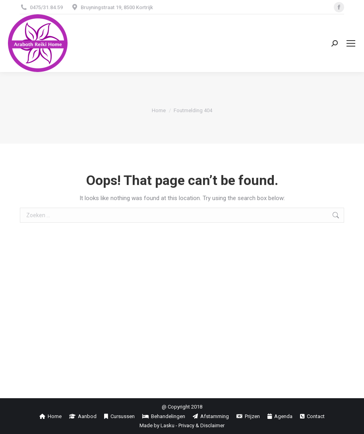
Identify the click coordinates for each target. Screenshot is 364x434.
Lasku (167, 425)
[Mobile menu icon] (351, 43)
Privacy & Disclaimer (201, 425)
